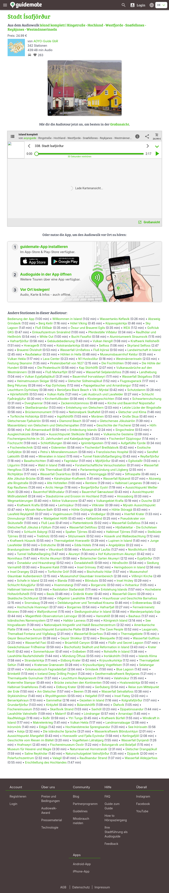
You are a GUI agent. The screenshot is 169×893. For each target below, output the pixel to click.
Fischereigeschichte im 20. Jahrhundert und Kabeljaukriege (49, 438)
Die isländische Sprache (60, 731)
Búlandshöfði (86, 705)
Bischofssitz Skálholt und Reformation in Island (96, 647)
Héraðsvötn (120, 563)
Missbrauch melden (81, 821)
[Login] (137, 5)
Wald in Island (47, 465)
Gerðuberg (102, 687)
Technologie (49, 827)
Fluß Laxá (48, 523)
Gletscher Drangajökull (141, 749)
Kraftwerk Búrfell (113, 718)
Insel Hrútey (125, 580)
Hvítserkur (132, 585)
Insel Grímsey (86, 567)
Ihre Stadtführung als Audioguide (116, 832)
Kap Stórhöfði (88, 367)
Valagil (57, 758)
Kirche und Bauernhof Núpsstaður (131, 403)
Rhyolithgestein (56, 696)
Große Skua (130, 416)
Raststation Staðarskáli (69, 589)
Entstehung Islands (114, 589)
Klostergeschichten (100, 398)
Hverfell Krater (134, 514)
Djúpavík (133, 753)
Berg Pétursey (17, 385)
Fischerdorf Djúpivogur (125, 438)
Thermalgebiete (132, 634)
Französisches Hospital (112, 452)
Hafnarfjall (107, 607)
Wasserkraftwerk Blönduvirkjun (116, 731)
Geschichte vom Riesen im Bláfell (31, 740)
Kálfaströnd (94, 518)
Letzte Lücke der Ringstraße (141, 407)
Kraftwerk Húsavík (22, 540)
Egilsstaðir (135, 461)
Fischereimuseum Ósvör (67, 744)
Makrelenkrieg (43, 722)
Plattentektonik (83, 523)
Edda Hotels (82, 545)
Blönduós (91, 580)
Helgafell (91, 696)
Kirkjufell (52, 705)
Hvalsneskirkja (130, 682)
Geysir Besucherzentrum (25, 638)
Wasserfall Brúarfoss (88, 634)
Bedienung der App (21, 319)
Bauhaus (134, 616)
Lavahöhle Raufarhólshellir (26, 656)
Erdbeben (79, 651)
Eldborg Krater (71, 660)
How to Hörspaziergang (116, 818)
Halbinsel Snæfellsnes (23, 687)
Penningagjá (98, 474)
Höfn (153, 425)
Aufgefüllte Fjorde (133, 443)
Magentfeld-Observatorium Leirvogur (51, 616)
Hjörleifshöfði (19, 394)
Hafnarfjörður (20, 341)
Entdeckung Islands (83, 430)
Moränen (97, 416)
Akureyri (74, 554)
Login (14, 804)
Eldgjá (43, 727)
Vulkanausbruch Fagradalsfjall (45, 669)
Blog (76, 796)
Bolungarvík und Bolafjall (119, 744)
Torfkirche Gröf (58, 571)
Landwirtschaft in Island (144, 350)
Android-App (82, 864)
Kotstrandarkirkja (68, 345)
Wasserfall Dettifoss (83, 527)
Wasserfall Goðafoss (126, 523)
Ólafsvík (118, 705)
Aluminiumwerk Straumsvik (128, 336)
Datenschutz (81, 887)
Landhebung (148, 372)
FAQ (107, 796)
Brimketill (14, 673)
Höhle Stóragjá (122, 509)
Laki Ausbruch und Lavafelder (102, 394)
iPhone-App (81, 871)
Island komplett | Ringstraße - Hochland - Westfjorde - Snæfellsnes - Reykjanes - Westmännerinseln (77, 27)
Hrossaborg (125, 496)
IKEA (126, 327)
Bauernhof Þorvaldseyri (89, 376)
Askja (20, 731)
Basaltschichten (35, 461)
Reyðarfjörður (149, 456)
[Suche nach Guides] (123, 5)
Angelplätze (116, 545)
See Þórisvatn (137, 727)
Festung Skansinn (20, 363)
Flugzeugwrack (130, 381)
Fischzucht (15, 443)
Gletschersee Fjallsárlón (24, 421)
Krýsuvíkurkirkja (110, 660)
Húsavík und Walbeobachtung (125, 536)
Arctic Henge (54, 487)
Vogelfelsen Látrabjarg (88, 740)
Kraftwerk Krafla (28, 505)
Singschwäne (124, 430)
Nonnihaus (15, 558)
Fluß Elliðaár (43, 327)
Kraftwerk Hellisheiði (145, 341)
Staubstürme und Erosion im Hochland (72, 496)
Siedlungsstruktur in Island (92, 611)
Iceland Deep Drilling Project (57, 673)
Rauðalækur (33, 354)
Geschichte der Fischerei (113, 425)
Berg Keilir (46, 323)
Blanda (62, 580)
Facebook (143, 804)
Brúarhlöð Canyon (77, 642)
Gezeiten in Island (92, 700)
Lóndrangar (92, 713)
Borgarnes (74, 607)
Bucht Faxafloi (81, 336)
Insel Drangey (19, 571)
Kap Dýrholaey (56, 385)
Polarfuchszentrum (21, 758)
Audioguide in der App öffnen (46, 274)
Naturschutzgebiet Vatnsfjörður (87, 753)
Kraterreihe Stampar (22, 682)
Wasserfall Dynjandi (135, 740)
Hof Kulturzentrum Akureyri (117, 554)
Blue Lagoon (125, 669)
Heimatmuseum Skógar (33, 381)
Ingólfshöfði (65, 416)
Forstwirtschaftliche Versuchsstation (100, 465)
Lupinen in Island (120, 540)
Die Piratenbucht (49, 367)
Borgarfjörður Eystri (94, 487)
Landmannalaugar (117, 722)
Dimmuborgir (17, 518)
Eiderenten (58, 447)
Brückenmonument (38, 412)
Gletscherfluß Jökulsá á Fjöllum (29, 527)
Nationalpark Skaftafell (84, 412)
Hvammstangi (63, 585)
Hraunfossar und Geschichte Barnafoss (129, 598)
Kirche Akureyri (51, 558)
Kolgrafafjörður (132, 700)
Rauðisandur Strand (93, 758)
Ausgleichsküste (19, 434)
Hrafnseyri (24, 744)
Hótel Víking (78, 323)
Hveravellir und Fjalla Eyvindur (83, 736)
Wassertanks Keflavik (115, 319)
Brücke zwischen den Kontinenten (78, 682)
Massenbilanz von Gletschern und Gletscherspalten (43, 425)
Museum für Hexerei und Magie (29, 749)
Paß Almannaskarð (38, 430)
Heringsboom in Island (129, 567)
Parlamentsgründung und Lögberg (104, 469)
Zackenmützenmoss (75, 403)
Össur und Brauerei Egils (88, 327)
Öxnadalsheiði (84, 563)
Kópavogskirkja (116, 323)
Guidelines (80, 811)
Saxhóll (96, 709)
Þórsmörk (14, 727)
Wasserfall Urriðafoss (75, 350)
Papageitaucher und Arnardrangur (107, 385)
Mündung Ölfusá (74, 656)
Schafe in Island (28, 580)
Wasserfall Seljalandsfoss (103, 372)
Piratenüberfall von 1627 (67, 363)
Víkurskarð (56, 549)
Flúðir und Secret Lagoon (125, 642)
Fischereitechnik (21, 447)
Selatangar (146, 665)
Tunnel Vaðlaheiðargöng (34, 554)
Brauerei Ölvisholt (29, 350)
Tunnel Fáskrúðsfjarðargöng (102, 456)
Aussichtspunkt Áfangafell (26, 736)
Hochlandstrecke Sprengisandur (87, 727)
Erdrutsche (48, 545)
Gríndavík (92, 669)
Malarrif (60, 713)
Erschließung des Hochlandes (46, 762)
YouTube (142, 811)
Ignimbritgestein (92, 443)
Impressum (102, 887)
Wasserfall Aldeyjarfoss (141, 758)
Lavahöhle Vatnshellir (22, 713)
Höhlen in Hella (70, 354)
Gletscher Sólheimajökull (85, 381)
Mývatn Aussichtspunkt (139, 505)
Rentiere (91, 483)
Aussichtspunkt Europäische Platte (57, 629)
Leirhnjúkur (66, 505)
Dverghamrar (34, 403)
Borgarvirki (98, 585)
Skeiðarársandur (36, 407)
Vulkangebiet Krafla (110, 500)
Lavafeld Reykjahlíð (21, 514)
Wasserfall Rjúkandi (116, 478)
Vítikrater (98, 505)
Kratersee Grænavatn (49, 665)
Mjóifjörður (103, 461)
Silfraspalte (133, 474)
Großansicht (119, 124)
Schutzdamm (136, 390)
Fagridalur (71, 461)
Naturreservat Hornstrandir (88, 749)
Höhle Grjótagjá (82, 509)
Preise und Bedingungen (50, 799)
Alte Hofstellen (57, 483)
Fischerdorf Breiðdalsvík (102, 447)
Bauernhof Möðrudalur (49, 492)
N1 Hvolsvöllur (88, 359)
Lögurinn (14, 465)
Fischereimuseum (20, 709)
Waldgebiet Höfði (55, 518)
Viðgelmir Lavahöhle (71, 598)
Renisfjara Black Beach (73, 390)
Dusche (146, 500)
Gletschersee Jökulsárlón (117, 421)
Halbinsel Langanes (128, 483)
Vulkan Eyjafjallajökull (40, 376)
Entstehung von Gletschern (85, 407)
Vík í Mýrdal (100, 390)
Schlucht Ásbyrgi (35, 532)
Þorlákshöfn (112, 656)
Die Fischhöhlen (112, 363)
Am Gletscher (46, 691)
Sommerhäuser (44, 651)
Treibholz (43, 536)
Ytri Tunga (76, 718)
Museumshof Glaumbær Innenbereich (86, 576)
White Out (46, 336)
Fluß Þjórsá (101, 350)
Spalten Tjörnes (76, 532)
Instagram (143, 796)
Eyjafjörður (144, 558)
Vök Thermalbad (50, 469)
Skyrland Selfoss (139, 345)
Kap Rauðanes (18, 487)
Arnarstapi (125, 713)
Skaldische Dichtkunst (23, 598)
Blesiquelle (107, 638)
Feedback (111, 843)
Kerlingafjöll (130, 736)
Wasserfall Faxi (35, 642)
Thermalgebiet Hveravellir (72, 540)
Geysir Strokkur (71, 638)
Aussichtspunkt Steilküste (67, 434)
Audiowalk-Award (49, 810)
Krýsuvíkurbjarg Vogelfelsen (102, 665)
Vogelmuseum (63, 514)
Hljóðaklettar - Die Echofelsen (136, 527)
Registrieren (18, 796)
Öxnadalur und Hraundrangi (36, 563)
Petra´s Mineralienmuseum (58, 452)
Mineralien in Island (52, 456)
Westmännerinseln (129, 359)
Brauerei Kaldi (49, 567)
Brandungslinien (19, 549)
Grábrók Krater (83, 594)
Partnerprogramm (85, 804)
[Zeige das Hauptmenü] (5, 5)
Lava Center (51, 359)
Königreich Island (116, 620)
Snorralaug (32, 602)
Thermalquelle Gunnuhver (26, 678)
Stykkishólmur (17, 696)
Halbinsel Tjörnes (118, 532)
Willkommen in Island (67, 319)
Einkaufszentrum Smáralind (51, 332)
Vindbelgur (98, 514)
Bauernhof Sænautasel (98, 492)
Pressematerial (51, 820)
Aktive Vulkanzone (65, 500)
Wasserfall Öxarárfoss (55, 474)
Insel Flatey (122, 696)
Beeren (79, 691)
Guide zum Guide (112, 806)
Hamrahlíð (103, 616)
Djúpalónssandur (131, 709)
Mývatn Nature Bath (39, 509)
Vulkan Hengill (103, 341)
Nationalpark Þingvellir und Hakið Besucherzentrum (80, 625)
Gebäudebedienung (61, 341)
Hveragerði (31, 345)
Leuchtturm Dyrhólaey (23, 390)
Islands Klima (148, 656)
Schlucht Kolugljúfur (22, 585)
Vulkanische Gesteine (118, 434)
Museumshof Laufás (96, 549)
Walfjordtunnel (47, 611)
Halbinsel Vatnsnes (21, 589)
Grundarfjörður (18, 705)
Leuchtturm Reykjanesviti (78, 678)
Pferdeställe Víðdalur (102, 332)
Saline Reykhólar (36, 753)
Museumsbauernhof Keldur (119, 354)
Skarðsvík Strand (62, 709)
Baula (50, 594)
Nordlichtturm (137, 549)
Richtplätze (15, 474)
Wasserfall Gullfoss (146, 638)
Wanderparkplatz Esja (145, 611)
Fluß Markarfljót (56, 372)
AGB (63, 887)
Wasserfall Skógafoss (137, 376)
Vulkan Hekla (17, 359)
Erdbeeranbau (142, 602)
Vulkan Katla (55, 394)
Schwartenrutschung (146, 398)
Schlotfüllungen (51, 443)
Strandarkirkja (34, 660)
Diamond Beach (70, 421)
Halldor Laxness (74, 620)
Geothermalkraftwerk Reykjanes (117, 673)
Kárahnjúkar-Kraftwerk (70, 478)
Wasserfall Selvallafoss (117, 691)
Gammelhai (54, 700)
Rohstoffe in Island (117, 651)
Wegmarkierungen (20, 500)
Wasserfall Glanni (124, 594)
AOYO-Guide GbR (46, 41)
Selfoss (104, 345)
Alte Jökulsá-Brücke (22, 478)
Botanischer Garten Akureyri (100, 558)
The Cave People (111, 629)
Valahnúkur (121, 678)
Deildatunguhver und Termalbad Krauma (86, 602)
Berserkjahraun (18, 700)
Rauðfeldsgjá (17, 718)
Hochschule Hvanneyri (33, 607)
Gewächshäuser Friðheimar (27, 647)
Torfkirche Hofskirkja (24, 416)
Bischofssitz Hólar (99, 571)
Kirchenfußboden (57, 398)
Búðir (46, 718)
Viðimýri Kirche (142, 576)
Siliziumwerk (76, 536)
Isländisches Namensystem (27, 620)
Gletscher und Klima (132, 412)
